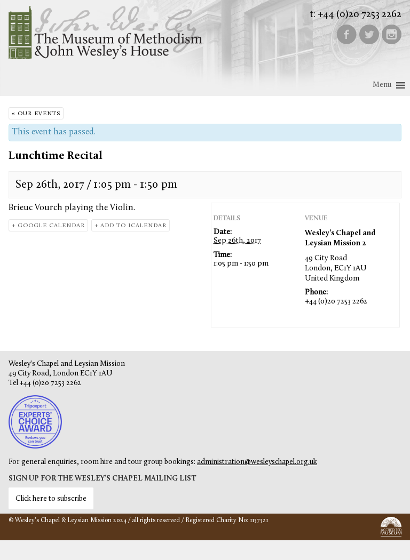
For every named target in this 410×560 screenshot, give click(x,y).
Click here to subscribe (50, 499)
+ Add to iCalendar (130, 226)
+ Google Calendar (48, 226)
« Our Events (36, 114)
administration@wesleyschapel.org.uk (257, 462)
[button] (382, 85)
